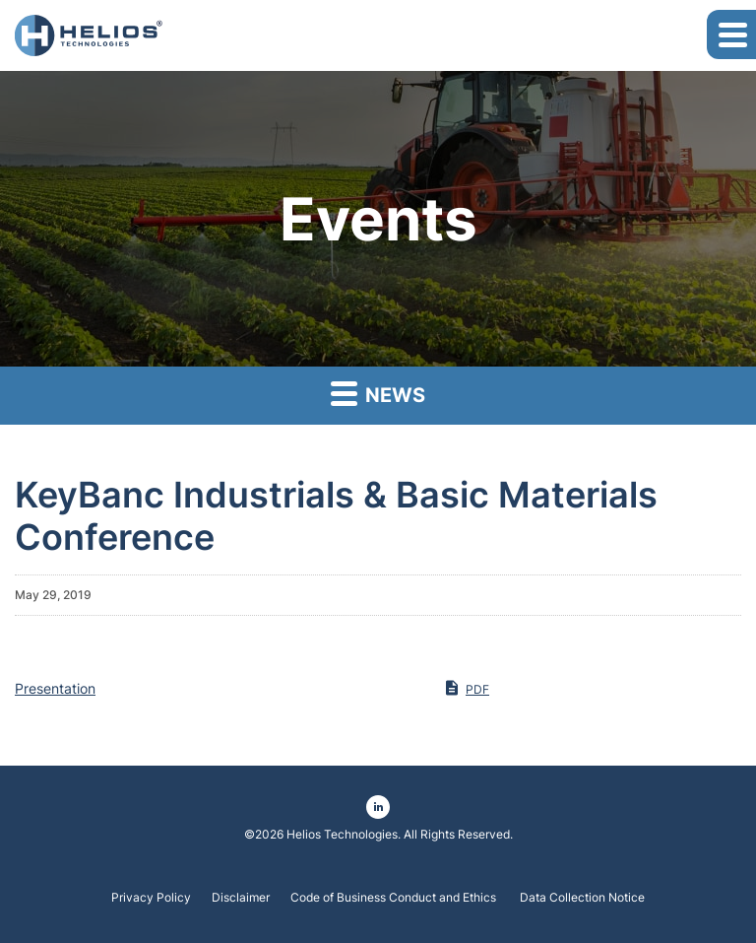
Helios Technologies (342, 834)
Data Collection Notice (582, 898)
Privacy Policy (151, 898)
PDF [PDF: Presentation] (466, 688)
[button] (731, 34)
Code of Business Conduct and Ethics (394, 898)
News (378, 392)
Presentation (55, 688)
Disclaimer (241, 898)
